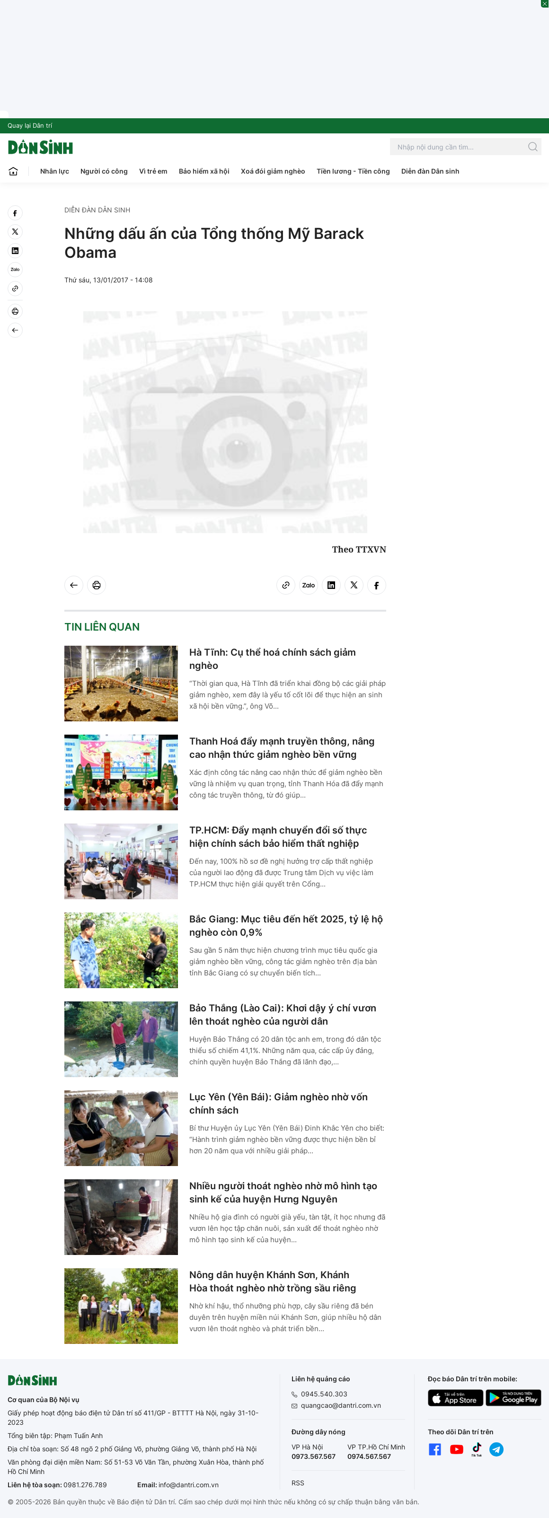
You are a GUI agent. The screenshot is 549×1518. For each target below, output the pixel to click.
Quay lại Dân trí (30, 125)
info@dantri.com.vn (189, 1485)
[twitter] (15, 231)
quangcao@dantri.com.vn (341, 1405)
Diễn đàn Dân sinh (430, 171)
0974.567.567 (369, 1456)
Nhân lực (54, 171)
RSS (298, 1483)
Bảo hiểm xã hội (204, 171)
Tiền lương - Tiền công (353, 171)
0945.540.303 (324, 1394)
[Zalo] (15, 269)
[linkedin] (15, 250)
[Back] (15, 330)
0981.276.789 (85, 1485)
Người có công (104, 171)
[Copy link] (15, 288)
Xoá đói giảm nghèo (273, 171)
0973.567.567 (314, 1456)
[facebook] (15, 212)
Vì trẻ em (153, 171)
